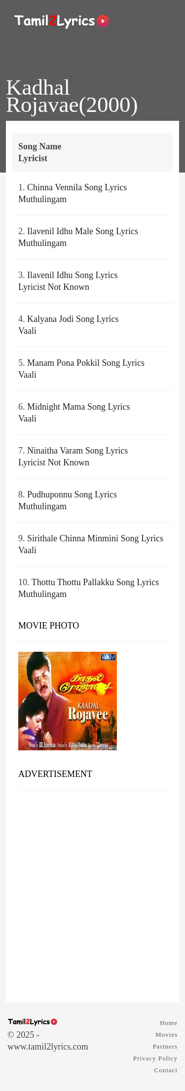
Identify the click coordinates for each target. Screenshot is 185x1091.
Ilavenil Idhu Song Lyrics (72, 275)
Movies (166, 1034)
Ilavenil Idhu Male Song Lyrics (82, 231)
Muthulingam (42, 199)
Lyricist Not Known (53, 287)
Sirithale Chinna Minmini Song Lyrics (95, 538)
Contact (166, 1070)
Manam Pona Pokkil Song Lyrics (86, 363)
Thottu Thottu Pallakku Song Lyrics (95, 582)
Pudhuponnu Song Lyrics (72, 494)
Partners (165, 1046)
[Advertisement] (92, 892)
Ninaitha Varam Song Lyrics (77, 451)
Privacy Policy (155, 1058)
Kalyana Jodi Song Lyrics (72, 319)
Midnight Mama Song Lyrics (78, 407)
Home (169, 1022)
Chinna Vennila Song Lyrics (77, 187)
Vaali (27, 331)
